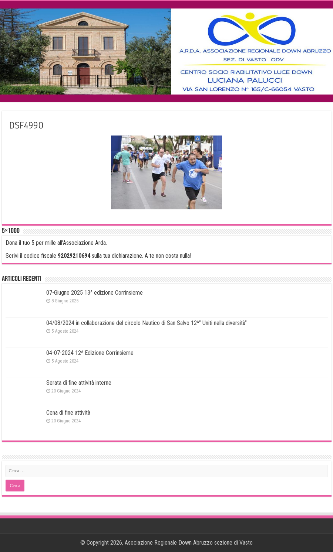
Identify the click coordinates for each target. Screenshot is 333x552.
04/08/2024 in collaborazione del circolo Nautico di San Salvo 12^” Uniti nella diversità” (146, 322)
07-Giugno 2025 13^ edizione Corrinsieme (94, 292)
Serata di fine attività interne (78, 382)
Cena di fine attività (68, 412)
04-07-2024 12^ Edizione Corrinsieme (90, 352)
